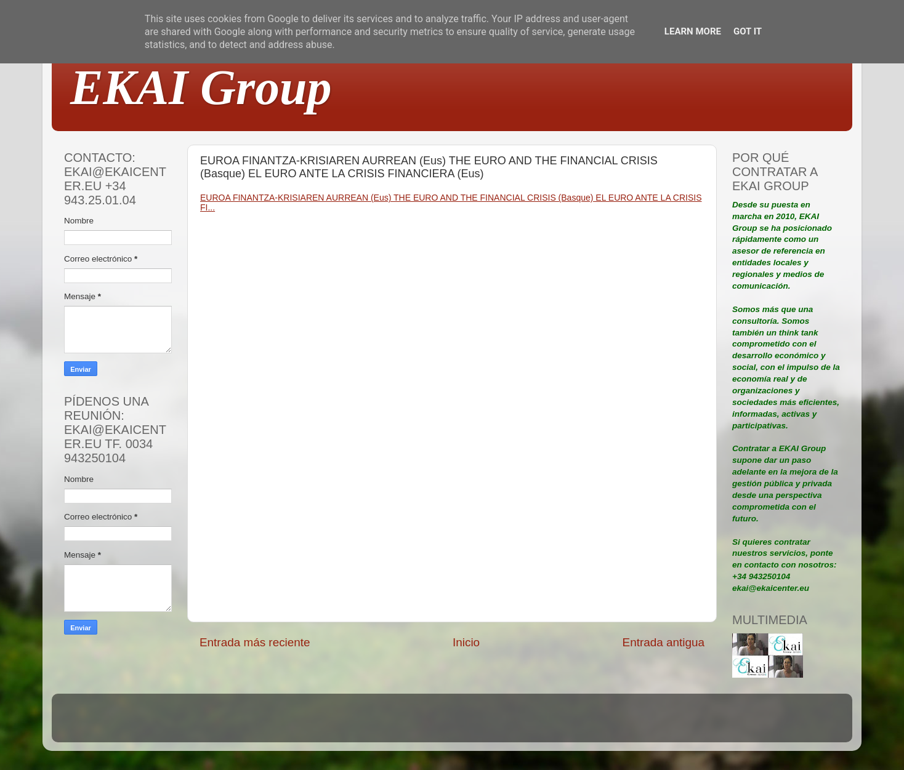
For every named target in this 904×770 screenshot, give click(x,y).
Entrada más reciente (255, 642)
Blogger (533, 723)
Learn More (692, 31)
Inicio (466, 642)
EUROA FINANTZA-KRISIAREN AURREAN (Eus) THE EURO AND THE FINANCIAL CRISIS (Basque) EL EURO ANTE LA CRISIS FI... (451, 202)
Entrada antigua (663, 642)
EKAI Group (201, 87)
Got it (747, 31)
